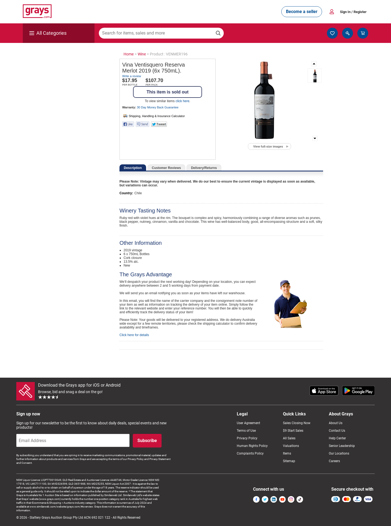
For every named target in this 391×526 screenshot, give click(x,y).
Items (287, 453)
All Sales (289, 438)
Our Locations (339, 453)
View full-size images (268, 146)
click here (183, 101)
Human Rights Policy (252, 446)
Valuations (291, 446)
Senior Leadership (342, 446)
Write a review (131, 76)
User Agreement (248, 423)
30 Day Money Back (157, 107)
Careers (334, 461)
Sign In (353, 12)
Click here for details (134, 335)
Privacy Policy (247, 438)
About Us (335, 423)
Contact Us (337, 431)
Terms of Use (246, 431)
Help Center (337, 438)
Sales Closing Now (296, 423)
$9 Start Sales (293, 431)
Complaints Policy (250, 453)
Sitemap (289, 461)
